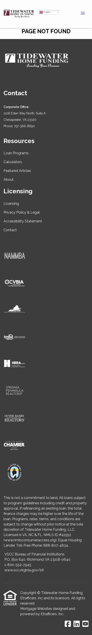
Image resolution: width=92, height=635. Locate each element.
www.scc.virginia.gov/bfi (24, 570)
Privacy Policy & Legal (22, 212)
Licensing (11, 203)
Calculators (13, 162)
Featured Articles (17, 171)
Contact (10, 230)
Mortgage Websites (36, 609)
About (9, 179)
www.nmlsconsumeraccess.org (30, 540)
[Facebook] (68, 624)
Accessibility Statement (23, 221)
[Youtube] (85, 624)
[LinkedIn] (77, 624)
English (44, 12)
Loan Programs (16, 153)
